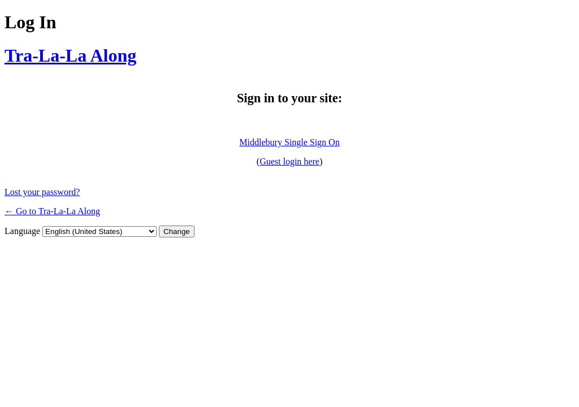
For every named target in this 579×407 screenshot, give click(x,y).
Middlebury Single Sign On (289, 142)
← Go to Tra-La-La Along (52, 211)
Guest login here (289, 161)
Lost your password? (42, 192)
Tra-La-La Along (70, 55)
